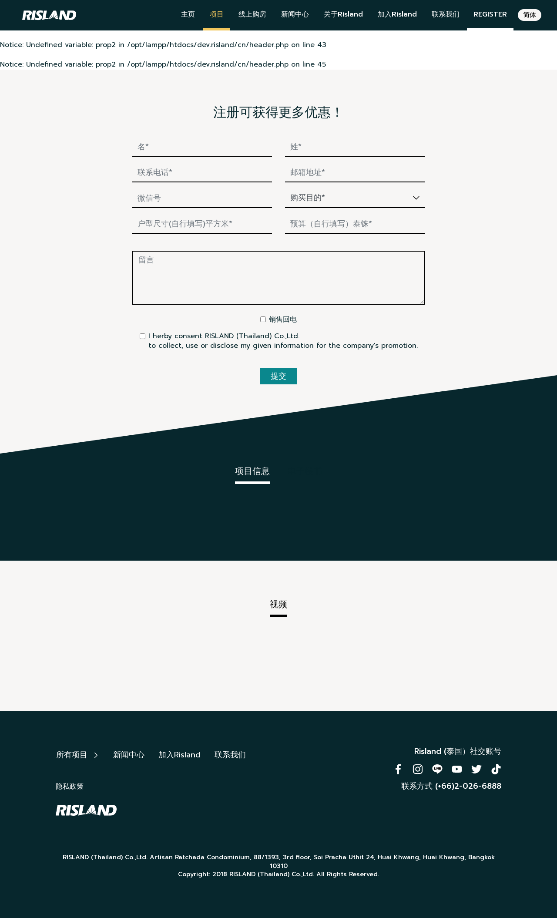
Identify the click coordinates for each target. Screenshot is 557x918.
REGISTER (490, 14)
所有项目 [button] (76, 755)
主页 (188, 14)
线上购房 (252, 14)
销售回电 (283, 319)
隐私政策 (70, 786)
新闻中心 (295, 14)
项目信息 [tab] (252, 470)
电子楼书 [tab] (304, 470)
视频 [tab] (278, 604)
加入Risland (397, 14)
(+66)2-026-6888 (468, 786)
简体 (529, 15)
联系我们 (446, 14)
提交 (278, 376)
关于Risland (343, 14)
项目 (217, 14)
